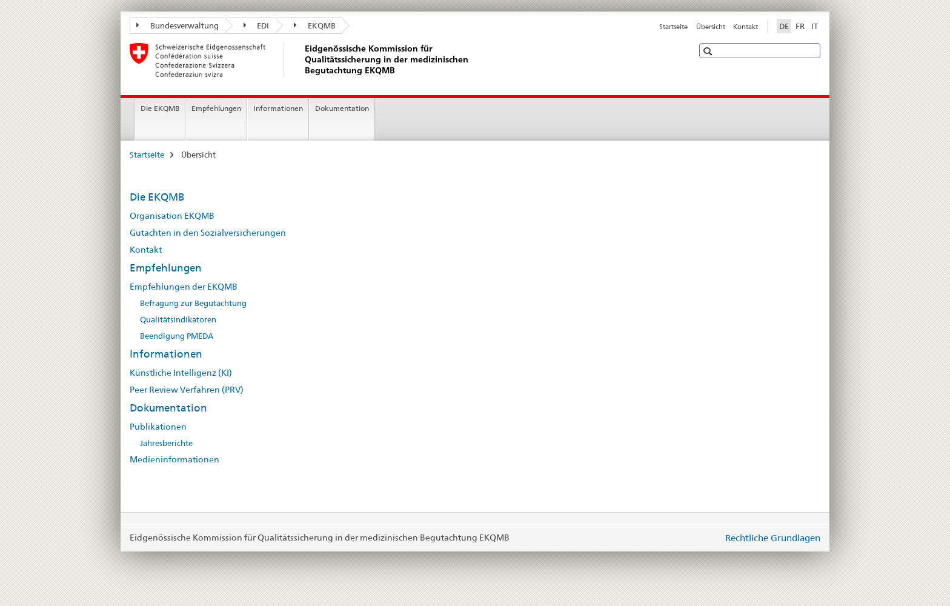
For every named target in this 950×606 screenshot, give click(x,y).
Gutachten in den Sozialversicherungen (208, 233)
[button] (709, 51)
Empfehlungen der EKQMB (184, 286)
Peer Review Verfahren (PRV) (187, 390)
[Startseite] (302, 60)
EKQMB (315, 25)
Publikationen (158, 426)
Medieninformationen (174, 459)
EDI (257, 25)
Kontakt (745, 26)
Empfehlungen (216, 108)
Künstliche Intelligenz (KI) (181, 373)
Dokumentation (342, 108)
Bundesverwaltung (177, 25)
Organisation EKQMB (172, 216)
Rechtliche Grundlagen (772, 538)
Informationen (278, 108)
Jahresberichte (166, 443)
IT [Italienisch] (814, 26)
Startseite (673, 26)
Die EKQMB (160, 108)
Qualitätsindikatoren (178, 319)
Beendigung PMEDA (176, 336)
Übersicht (710, 26)
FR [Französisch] (800, 26)
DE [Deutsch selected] (784, 26)
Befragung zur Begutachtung (193, 303)
